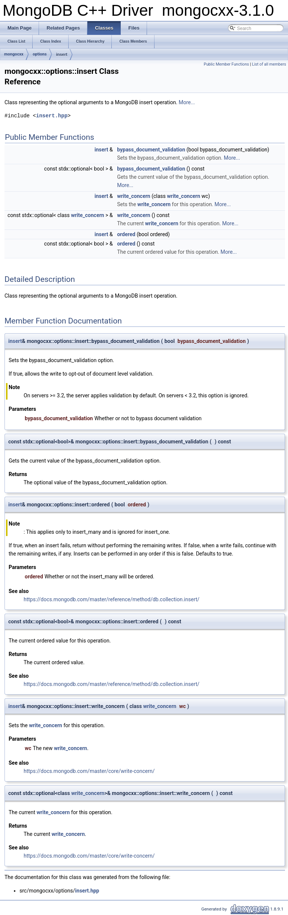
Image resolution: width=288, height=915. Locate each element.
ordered (126, 234)
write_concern (133, 196)
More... (186, 102)
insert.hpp (52, 115)
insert (61, 54)
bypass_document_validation (151, 150)
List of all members (269, 64)
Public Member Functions (226, 64)
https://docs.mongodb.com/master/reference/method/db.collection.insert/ (112, 599)
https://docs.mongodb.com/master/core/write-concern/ (89, 771)
